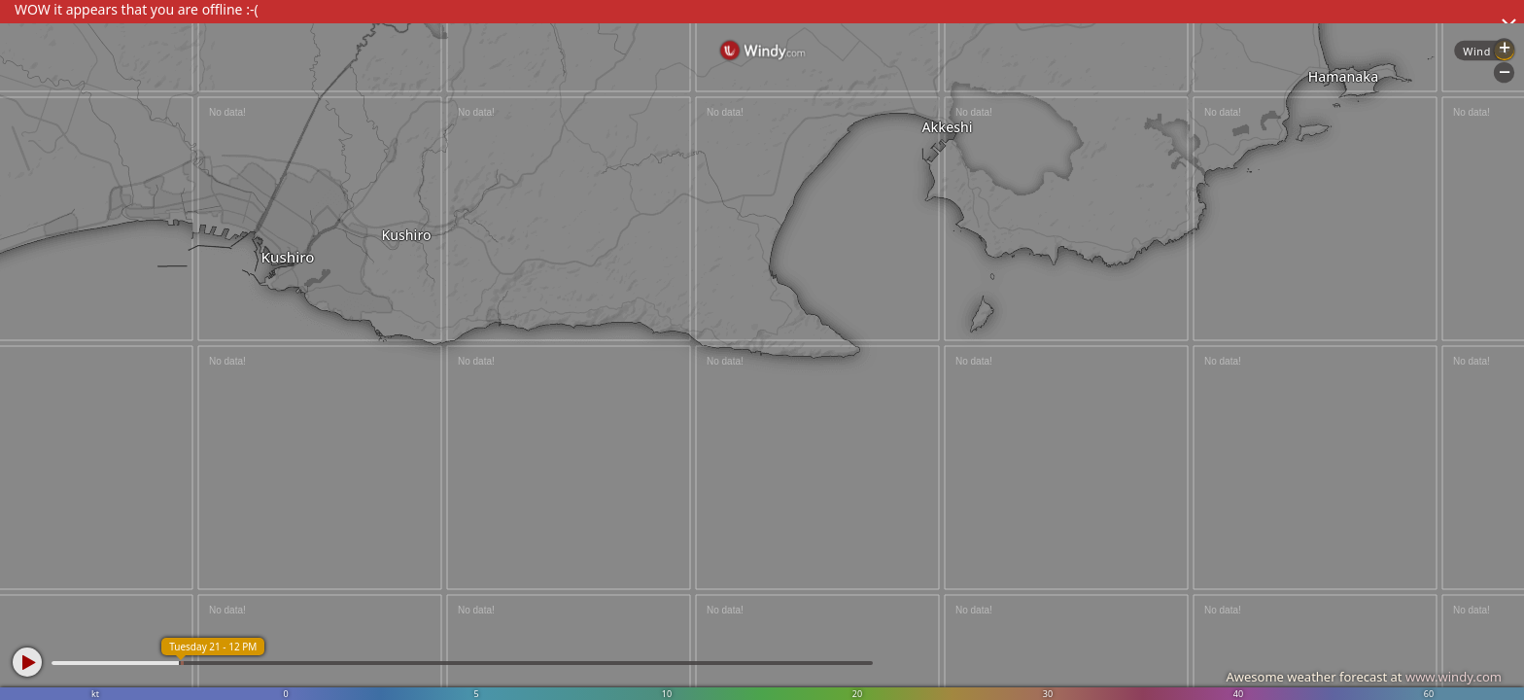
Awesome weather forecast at (1364, 676)
